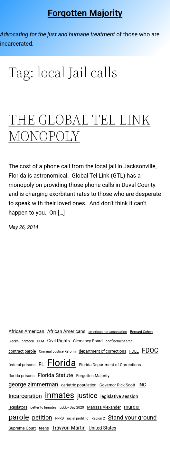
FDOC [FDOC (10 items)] (150, 350)
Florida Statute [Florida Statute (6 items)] (55, 375)
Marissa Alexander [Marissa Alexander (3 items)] (104, 407)
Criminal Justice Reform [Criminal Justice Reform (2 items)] (57, 351)
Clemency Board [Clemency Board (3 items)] (88, 340)
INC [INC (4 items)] (142, 385)
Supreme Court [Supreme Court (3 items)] (22, 428)
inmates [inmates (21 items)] (59, 395)
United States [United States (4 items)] (102, 428)
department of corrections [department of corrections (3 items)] (102, 351)
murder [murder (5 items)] (132, 407)
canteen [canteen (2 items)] (28, 341)
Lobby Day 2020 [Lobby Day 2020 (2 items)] (72, 407)
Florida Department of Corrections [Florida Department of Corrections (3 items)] (110, 364)
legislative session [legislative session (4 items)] (119, 396)
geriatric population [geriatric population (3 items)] (78, 385)
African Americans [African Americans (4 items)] (66, 331)
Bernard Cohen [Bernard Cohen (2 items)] (141, 332)
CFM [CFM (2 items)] (40, 341)
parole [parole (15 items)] (18, 417)
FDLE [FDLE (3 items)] (134, 351)
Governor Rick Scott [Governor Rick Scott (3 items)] (117, 385)
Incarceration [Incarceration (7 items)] (25, 396)
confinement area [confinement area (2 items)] (119, 341)
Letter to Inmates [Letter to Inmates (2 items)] (44, 407)
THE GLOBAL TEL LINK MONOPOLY (79, 128)
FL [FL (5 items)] (41, 364)
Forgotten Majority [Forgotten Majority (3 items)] (92, 375)
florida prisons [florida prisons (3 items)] (21, 375)
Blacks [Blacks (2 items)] (13, 341)
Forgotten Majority (85, 13)
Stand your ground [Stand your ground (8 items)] (132, 417)
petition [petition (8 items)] (42, 417)
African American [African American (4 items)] (26, 331)
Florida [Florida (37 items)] (61, 362)
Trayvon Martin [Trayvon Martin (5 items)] (69, 428)
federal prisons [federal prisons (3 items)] (21, 364)
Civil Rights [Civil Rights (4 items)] (58, 341)
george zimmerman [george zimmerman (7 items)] (33, 384)
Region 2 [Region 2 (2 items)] (98, 418)
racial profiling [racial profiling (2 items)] (78, 418)
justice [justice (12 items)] (87, 396)
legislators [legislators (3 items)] (17, 407)
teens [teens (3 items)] (44, 428)
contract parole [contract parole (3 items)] (22, 351)
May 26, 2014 (23, 227)
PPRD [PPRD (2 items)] (59, 418)
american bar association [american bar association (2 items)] (108, 332)
